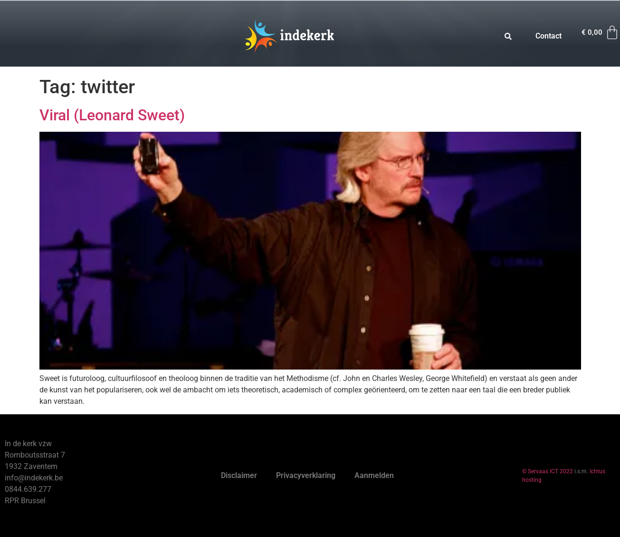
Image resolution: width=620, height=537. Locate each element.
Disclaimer (239, 475)
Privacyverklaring (305, 475)
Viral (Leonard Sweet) (112, 115)
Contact (548, 35)
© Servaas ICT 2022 (547, 471)
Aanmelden (374, 475)
